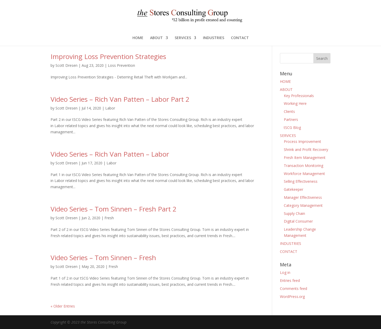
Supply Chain (294, 213)
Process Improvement (302, 141)
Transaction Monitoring (303, 165)
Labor (110, 108)
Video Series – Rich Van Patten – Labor (110, 154)
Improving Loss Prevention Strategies (108, 56)
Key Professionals (299, 95)
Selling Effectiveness (301, 181)
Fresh (109, 217)
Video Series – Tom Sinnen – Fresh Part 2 (114, 209)
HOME (137, 38)
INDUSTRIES (213, 38)
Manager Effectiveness (303, 197)
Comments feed (293, 288)
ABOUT (156, 38)
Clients (289, 111)
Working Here (295, 103)
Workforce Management (304, 173)
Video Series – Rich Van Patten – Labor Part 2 (120, 99)
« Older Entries (63, 306)
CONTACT (240, 38)
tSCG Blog (292, 127)
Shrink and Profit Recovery (306, 149)
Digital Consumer (298, 221)
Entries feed (290, 280)
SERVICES (183, 38)
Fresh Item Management (305, 157)
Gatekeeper (293, 189)
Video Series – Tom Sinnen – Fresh (103, 257)
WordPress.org (292, 296)
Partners (291, 119)
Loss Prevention (121, 65)
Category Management (303, 205)
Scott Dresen (66, 65)
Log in (285, 272)
